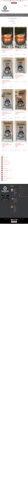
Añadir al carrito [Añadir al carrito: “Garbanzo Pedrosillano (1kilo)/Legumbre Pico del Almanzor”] (18, 81)
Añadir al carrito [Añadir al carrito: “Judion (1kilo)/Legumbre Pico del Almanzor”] (18, 117)
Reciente (12, 186)
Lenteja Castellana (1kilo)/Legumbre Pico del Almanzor (6, 144)
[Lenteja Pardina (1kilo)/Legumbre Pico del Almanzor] (20, 131)
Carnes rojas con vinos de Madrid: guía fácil (15, 192)
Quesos (4, 174)
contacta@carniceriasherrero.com (23, 196)
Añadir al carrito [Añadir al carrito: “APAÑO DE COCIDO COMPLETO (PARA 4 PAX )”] (5, 55)
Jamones (5, 172)
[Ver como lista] (15, 23)
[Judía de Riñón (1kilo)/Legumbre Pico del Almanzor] (7, 100)
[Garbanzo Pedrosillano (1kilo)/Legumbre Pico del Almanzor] (20, 65)
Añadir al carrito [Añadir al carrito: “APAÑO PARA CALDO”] (18, 54)
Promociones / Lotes (7, 170)
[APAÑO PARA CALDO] (20, 37)
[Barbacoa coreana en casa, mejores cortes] (12, 199)
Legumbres (5, 168)
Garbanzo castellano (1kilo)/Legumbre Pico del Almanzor (6, 81)
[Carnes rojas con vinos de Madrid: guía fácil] (12, 190)
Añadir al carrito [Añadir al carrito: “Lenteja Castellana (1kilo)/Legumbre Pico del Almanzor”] (5, 150)
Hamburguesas (6, 164)
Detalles (12, 55)
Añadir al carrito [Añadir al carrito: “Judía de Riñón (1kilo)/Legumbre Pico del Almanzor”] (5, 118)
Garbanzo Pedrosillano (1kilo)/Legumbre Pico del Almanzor (19, 76)
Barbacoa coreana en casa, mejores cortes (15, 200)
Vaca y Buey (5, 157)
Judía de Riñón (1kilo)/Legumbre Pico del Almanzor (6, 113)
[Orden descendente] (20, 18)
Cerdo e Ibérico (6, 160)
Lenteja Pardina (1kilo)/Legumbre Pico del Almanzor (19, 144)
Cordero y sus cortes (7, 162)
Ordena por (12, 18)
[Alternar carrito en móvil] (24, 5)
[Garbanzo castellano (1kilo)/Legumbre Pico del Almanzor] (7, 68)
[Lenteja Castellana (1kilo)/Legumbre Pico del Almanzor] (7, 131)
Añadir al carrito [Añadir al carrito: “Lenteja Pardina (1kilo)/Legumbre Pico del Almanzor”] (18, 150)
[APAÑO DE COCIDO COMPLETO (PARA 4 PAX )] (7, 37)
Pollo (4, 166)
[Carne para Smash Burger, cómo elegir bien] (12, 206)
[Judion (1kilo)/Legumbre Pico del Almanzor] (20, 100)
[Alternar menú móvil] (26, 5)
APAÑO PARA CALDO (18, 49)
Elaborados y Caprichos (7, 178)
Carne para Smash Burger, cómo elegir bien (15, 208)
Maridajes (5, 176)
